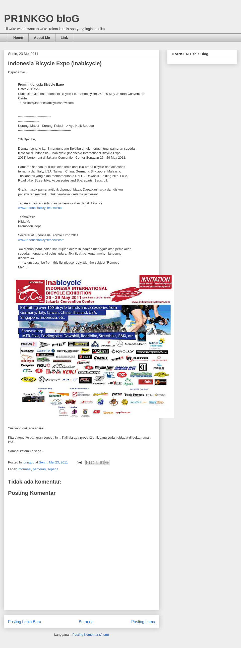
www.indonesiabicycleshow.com (41, 208)
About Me (42, 38)
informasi (24, 469)
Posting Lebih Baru (24, 622)
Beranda (86, 622)
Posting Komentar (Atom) (90, 634)
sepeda (53, 469)
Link (64, 38)
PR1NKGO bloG (41, 18)
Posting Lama (143, 622)
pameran (39, 469)
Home (18, 38)
